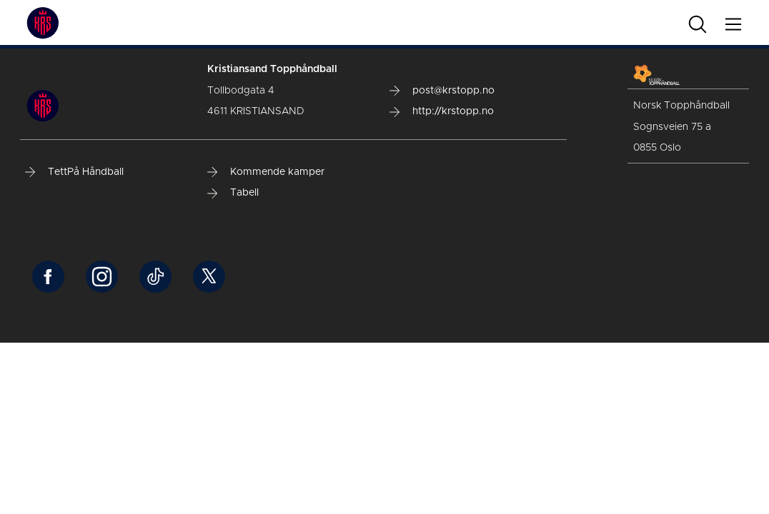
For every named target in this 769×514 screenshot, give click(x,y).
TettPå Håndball (74, 172)
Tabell (233, 193)
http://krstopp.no (442, 111)
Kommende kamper (265, 172)
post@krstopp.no (442, 91)
